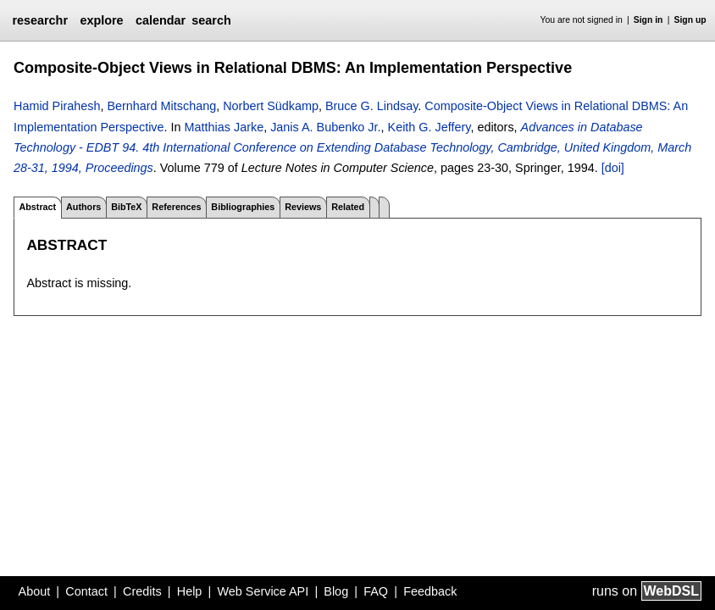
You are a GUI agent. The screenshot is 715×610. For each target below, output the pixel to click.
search (210, 20)
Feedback (430, 591)
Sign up (690, 20)
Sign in (648, 20)
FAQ (375, 591)
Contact (86, 591)
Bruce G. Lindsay (371, 106)
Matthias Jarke (224, 127)
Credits (142, 591)
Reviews (303, 207)
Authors (83, 207)
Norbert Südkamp (271, 106)
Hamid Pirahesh (57, 106)
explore (101, 20)
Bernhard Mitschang (161, 106)
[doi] (612, 168)
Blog (336, 591)
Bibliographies (242, 207)
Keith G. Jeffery (429, 127)
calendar (161, 20)
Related (347, 207)
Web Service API (262, 591)
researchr (40, 20)
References (176, 207)
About (35, 591)
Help (189, 591)
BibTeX (126, 207)
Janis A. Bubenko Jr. (325, 127)
